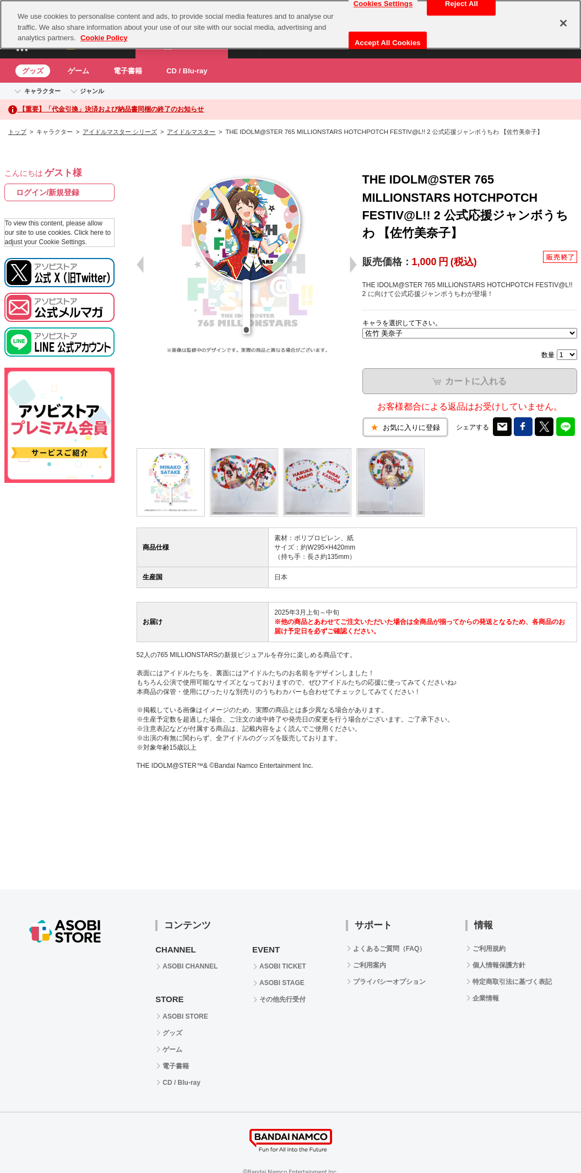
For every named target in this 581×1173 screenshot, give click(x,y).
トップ (17, 131)
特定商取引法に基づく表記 (512, 982)
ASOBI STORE (185, 1016)
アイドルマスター (191, 131)
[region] (290, 24)
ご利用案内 (369, 965)
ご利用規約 (489, 949)
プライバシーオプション (389, 982)
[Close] (563, 23)
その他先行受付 (282, 999)
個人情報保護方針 (499, 965)
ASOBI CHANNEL (190, 966)
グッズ (33, 71)
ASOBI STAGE (282, 983)
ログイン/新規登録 (48, 192)
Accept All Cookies (388, 43)
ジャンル (92, 91)
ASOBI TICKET (282, 966)
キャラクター (42, 91)
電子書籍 (127, 71)
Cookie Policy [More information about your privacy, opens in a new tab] (103, 38)
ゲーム (78, 71)
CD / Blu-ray (186, 71)
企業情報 (486, 998)
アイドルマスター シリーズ (120, 131)
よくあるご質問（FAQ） (389, 949)
